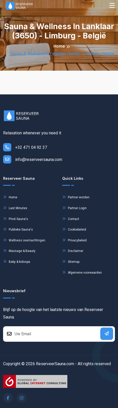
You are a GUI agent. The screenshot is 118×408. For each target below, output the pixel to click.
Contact (70, 218)
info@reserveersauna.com (32, 159)
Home (59, 46)
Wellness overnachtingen (24, 240)
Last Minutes (15, 208)
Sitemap (70, 261)
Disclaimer (72, 250)
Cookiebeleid (74, 229)
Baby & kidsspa (16, 261)
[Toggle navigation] (112, 6)
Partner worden (75, 197)
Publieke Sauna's (18, 229)
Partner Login (74, 208)
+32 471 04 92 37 (25, 147)
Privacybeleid (74, 240)
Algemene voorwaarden (82, 272)
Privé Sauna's (15, 218)
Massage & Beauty (19, 250)
